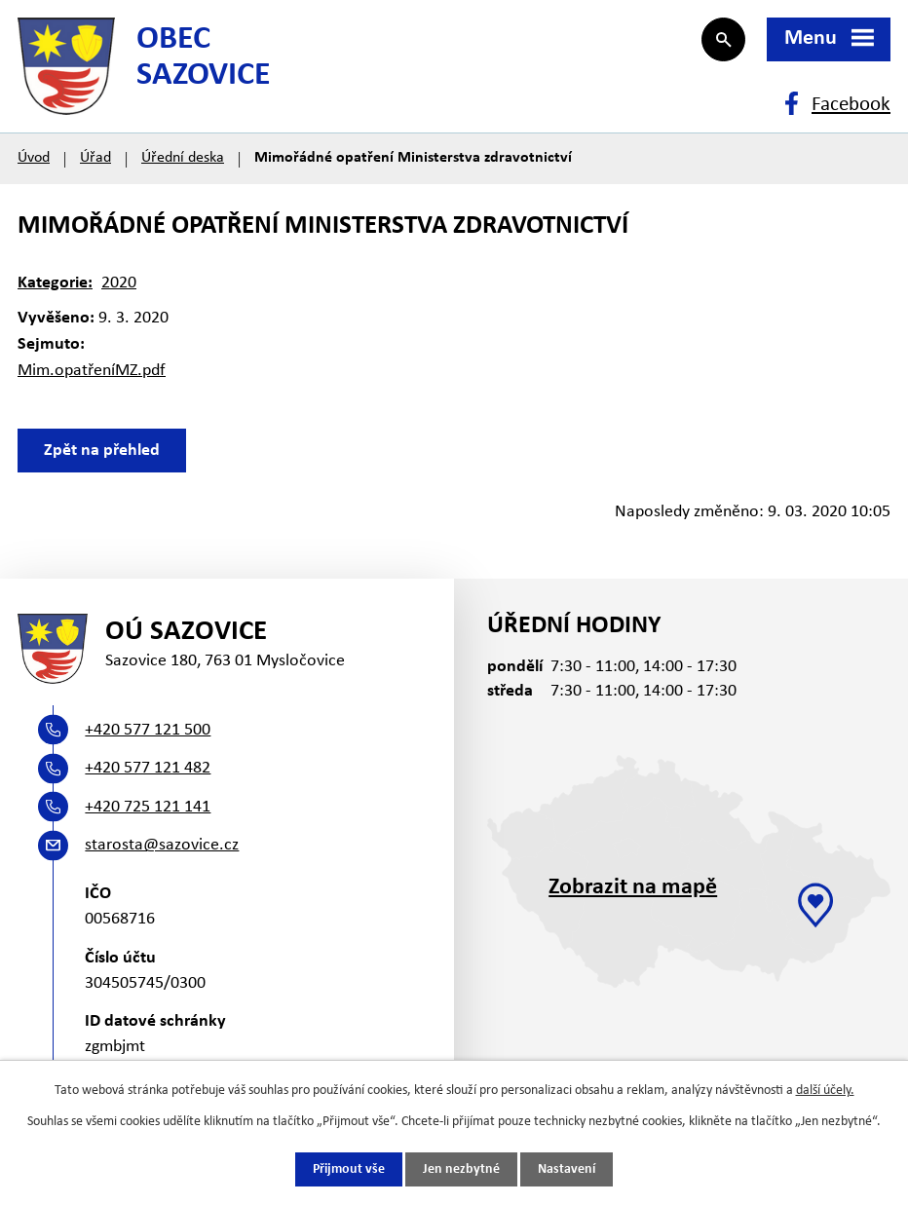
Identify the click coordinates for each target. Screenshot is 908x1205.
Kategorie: (55, 283)
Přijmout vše (349, 1169)
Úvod (34, 158)
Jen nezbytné (461, 1169)
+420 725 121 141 (147, 807)
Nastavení (566, 1169)
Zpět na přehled (102, 450)
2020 (118, 283)
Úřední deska (182, 158)
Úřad (95, 158)
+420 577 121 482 (147, 768)
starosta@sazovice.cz (162, 845)
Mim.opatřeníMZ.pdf (92, 370)
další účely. (825, 1090)
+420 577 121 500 (147, 730)
